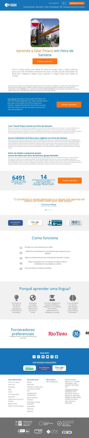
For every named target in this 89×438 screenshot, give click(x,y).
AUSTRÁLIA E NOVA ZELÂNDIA (33, 403)
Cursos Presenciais (29, 7)
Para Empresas (54, 7)
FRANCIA (30, 411)
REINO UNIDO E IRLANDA (32, 399)
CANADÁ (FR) (31, 395)
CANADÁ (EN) (31, 393)
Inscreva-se (12, 99)
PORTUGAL (30, 384)
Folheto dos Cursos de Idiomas (15, 400)
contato (23, 89)
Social (10, 392)
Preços (47, 7)
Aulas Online (40, 7)
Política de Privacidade (16, 406)
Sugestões (11, 397)
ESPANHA (30, 409)
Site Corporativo (13, 394)
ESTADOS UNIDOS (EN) (34, 387)
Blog (9, 389)
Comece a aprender (44, 61)
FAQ (61, 7)
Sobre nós (11, 384)
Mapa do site (12, 404)
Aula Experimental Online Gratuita (74, 7)
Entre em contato (14, 382)
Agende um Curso (76, 3)
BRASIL (29, 382)
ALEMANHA (31, 406)
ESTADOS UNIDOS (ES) (33, 390)
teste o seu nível (49, 89)
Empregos (11, 387)
